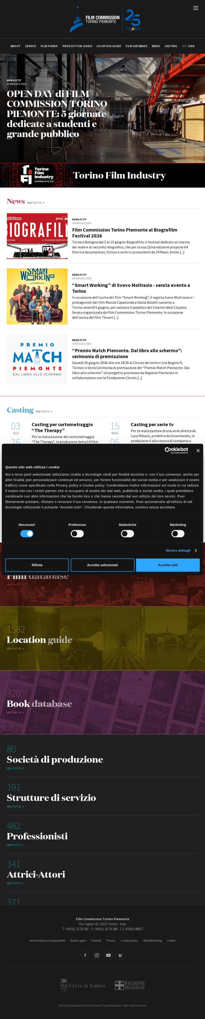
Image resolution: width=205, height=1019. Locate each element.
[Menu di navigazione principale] (195, 8)
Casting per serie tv (152, 424)
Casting (171, 46)
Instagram (96, 955)
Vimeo (120, 955)
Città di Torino (82, 985)
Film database (136, 46)
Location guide (109, 46)
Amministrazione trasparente (47, 941)
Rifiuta (37, 565)
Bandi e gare (78, 941)
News (156, 46)
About (16, 46)
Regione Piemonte (130, 985)
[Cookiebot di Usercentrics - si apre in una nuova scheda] (168, 450)
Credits (171, 941)
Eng (191, 46)
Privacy (111, 941)
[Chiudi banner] (198, 450)
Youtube (108, 955)
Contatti (96, 941)
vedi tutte (34, 202)
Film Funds (49, 46)
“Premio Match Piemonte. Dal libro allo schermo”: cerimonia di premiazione (127, 353)
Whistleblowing (152, 941)
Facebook (85, 955)
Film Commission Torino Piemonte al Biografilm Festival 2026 (124, 233)
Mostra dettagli (178, 550)
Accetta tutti (168, 565)
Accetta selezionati (102, 565)
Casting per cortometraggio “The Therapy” (62, 427)
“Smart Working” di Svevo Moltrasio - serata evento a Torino (131, 288)
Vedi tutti (42, 411)
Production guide (77, 46)
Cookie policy (129, 941)
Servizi (30, 46)
